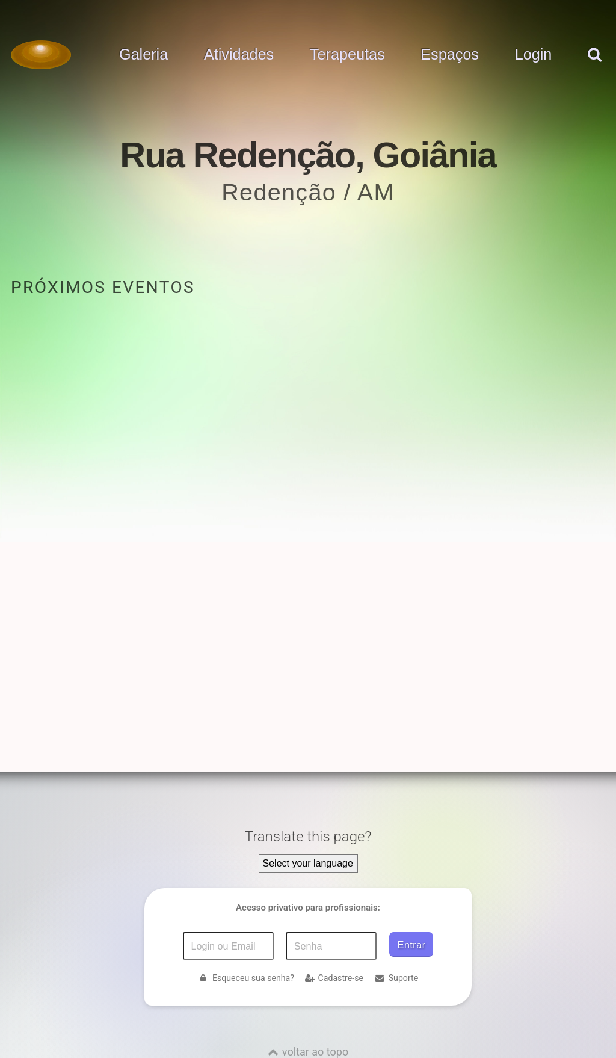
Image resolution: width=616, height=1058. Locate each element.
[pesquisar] (594, 67)
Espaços (449, 55)
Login (533, 55)
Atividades (239, 55)
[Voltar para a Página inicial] (41, 54)
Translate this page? (308, 836)
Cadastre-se (334, 978)
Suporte (396, 978)
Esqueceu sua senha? (246, 978)
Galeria (143, 55)
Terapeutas (347, 55)
